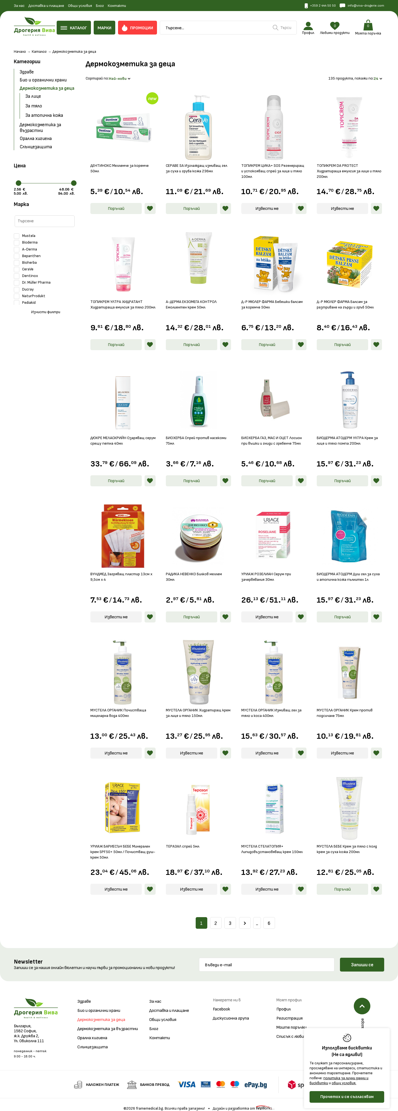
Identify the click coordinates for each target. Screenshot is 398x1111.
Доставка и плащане (46, 5)
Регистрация (289, 1012)
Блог (100, 5)
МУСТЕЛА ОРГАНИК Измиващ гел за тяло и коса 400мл (273, 706)
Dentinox (26, 276)
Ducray (24, 289)
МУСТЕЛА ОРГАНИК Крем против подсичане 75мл (347, 706)
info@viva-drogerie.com (359, 6)
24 (378, 75)
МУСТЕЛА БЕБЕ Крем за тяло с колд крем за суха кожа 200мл (345, 842)
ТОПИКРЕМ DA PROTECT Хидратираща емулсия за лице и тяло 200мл (347, 165)
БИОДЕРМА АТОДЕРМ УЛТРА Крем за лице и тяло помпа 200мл (347, 434)
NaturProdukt (29, 296)
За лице (33, 96)
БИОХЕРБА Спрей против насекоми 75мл (190, 434)
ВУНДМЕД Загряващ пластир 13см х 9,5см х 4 (122, 570)
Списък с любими (292, 1030)
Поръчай (116, 202)
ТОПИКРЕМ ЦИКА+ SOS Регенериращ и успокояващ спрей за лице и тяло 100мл (273, 165)
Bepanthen (27, 256)
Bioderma (26, 242)
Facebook (221, 1003)
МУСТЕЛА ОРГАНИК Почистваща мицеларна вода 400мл (120, 706)
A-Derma (25, 249)
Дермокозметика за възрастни (40, 127)
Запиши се (362, 958)
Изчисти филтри (45, 312)
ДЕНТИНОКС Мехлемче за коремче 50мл (122, 162)
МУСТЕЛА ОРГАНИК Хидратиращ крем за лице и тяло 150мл (196, 706)
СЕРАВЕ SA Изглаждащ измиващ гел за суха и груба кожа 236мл (195, 162)
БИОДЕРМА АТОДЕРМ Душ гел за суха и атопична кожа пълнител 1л (349, 570)
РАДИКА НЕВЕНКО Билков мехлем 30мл (196, 570)
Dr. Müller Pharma (32, 282)
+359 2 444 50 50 (313, 6)
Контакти (117, 5)
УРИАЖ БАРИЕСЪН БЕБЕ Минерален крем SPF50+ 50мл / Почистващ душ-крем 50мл (118, 845)
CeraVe (23, 269)
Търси (285, 28)
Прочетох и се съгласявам (347, 1096)
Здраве (27, 72)
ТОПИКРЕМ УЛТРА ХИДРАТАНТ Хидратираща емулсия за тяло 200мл (119, 301)
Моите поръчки (291, 1021)
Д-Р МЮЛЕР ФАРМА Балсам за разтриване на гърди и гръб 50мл (347, 298)
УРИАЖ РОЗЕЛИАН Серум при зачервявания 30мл (268, 570)
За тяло (33, 106)
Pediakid (25, 302)
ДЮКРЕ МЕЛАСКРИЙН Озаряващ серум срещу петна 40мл (120, 434)
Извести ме (267, 202)
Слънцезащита (36, 147)
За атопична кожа (44, 115)
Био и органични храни (43, 80)
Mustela (24, 236)
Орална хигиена (36, 139)
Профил (283, 1003)
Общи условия (80, 5)
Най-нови (121, 75)
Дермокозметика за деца (47, 88)
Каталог (39, 52)
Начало (20, 52)
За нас (19, 5)
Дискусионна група (231, 1012)
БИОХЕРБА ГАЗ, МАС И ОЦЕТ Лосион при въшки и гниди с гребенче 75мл (267, 437)
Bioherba (25, 262)
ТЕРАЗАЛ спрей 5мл (184, 840)
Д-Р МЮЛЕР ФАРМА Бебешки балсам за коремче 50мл (267, 298)
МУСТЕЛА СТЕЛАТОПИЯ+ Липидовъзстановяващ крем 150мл (274, 842)
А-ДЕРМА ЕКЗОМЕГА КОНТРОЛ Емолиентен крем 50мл (193, 298)
